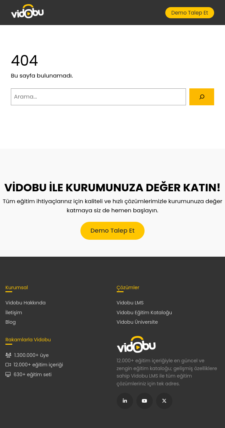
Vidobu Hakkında (25, 302)
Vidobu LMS (130, 302)
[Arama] (201, 96)
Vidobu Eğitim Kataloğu (144, 312)
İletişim (13, 312)
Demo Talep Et (189, 12)
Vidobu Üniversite (137, 322)
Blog (10, 322)
